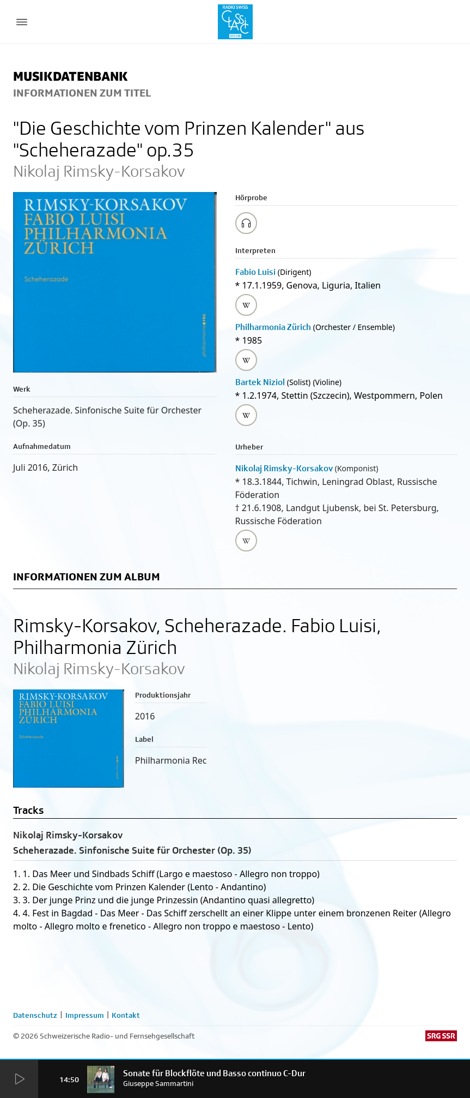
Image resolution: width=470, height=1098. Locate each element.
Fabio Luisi (255, 272)
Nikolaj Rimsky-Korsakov (284, 468)
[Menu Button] (22, 22)
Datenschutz (35, 1015)
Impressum (84, 1015)
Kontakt (126, 1015)
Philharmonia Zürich (273, 327)
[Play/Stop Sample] (246, 223)
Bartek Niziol (260, 382)
